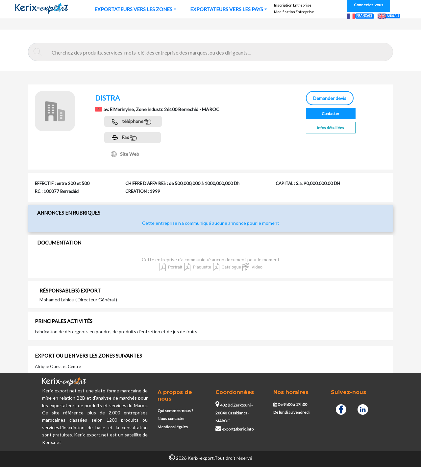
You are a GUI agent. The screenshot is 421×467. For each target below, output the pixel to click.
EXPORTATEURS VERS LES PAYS (226, 9)
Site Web (125, 154)
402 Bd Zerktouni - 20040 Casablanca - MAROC (234, 413)
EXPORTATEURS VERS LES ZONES (133, 9)
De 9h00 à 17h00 (290, 404)
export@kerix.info (234, 429)
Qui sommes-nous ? (175, 410)
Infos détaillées (330, 127)
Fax (124, 137)
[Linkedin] (363, 409)
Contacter (330, 113)
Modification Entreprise (294, 12)
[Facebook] (341, 409)
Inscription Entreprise (292, 5)
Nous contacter (171, 418)
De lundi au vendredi (291, 412)
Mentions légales (173, 426)
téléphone (131, 121)
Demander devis (329, 98)
